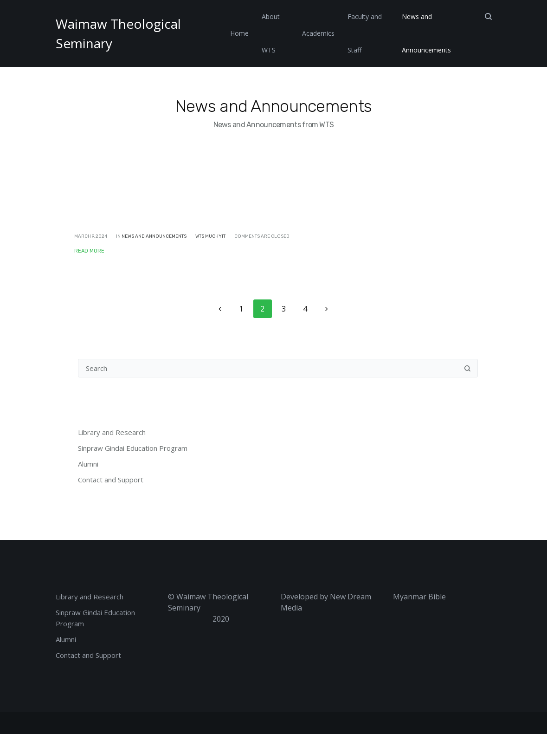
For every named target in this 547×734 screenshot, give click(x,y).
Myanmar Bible (419, 596)
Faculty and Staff (365, 33)
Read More (89, 251)
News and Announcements (426, 33)
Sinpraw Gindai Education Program (132, 448)
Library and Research (112, 432)
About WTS (271, 33)
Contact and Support (110, 479)
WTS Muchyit (210, 236)
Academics (318, 33)
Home (239, 33)
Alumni (88, 463)
